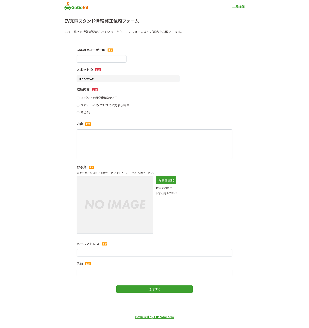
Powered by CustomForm (154, 317)
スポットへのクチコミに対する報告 (105, 105)
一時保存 (238, 6)
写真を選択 (166, 180)
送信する (154, 289)
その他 (85, 112)
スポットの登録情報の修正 (99, 98)
